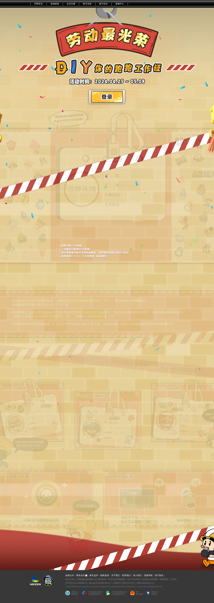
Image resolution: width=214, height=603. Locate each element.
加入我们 (137, 575)
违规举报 (148, 575)
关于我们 (115, 575)
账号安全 (103, 3)
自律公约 (69, 575)
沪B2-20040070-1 (144, 583)
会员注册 (71, 3)
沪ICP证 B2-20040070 (75, 583)
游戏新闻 (54, 3)
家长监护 (94, 575)
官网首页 (38, 3)
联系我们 (126, 575)
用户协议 (159, 575)
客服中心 (119, 3)
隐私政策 (104, 575)
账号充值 (87, 3)
